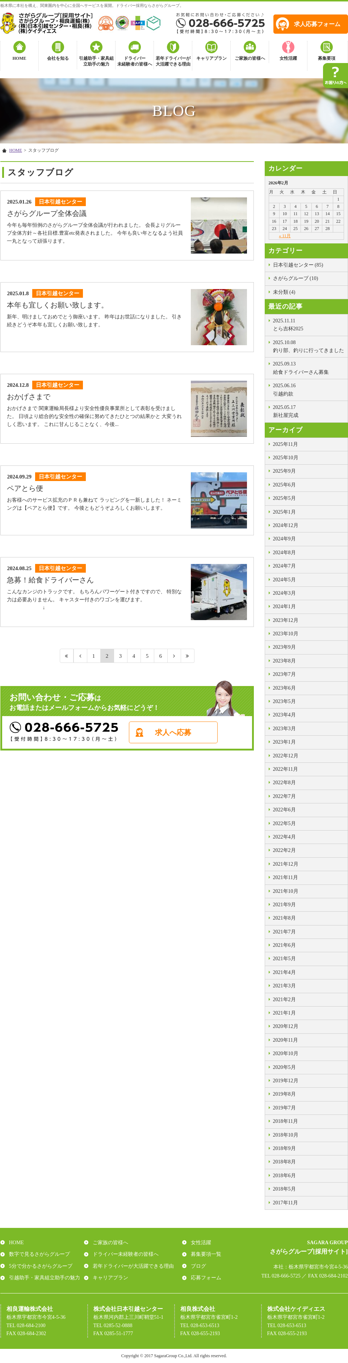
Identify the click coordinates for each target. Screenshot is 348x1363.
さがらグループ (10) (295, 278)
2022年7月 (284, 796)
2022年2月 (284, 850)
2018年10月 (285, 1135)
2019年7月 (284, 1108)
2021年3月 (284, 985)
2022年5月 (284, 823)
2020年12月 (285, 1026)
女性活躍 (288, 58)
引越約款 (308, 389)
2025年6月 (284, 485)
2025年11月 (285, 444)
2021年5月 (284, 958)
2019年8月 (284, 1094)
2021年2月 (284, 999)
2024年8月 (284, 552)
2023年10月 (285, 633)
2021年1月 (284, 1013)
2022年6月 (284, 809)
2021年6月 (284, 945)
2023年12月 (285, 620)
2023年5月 (284, 701)
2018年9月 (284, 1148)
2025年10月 (285, 457)
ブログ (197, 1266)
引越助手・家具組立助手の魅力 (96, 61)
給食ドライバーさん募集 (308, 367)
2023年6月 (284, 688)
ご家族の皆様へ (250, 58)
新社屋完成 (308, 411)
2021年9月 (284, 904)
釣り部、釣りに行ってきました (308, 346)
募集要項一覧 (204, 1254)
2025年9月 (284, 471)
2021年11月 (285, 877)
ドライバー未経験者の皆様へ (134, 61)
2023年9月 (284, 647)
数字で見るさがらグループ (38, 1254)
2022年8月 (284, 782)
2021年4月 (284, 972)
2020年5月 (284, 1067)
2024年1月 (284, 606)
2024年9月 (284, 539)
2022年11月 (285, 769)
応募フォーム (204, 1277)
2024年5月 (284, 579)
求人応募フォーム (317, 24)
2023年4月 (284, 715)
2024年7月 (284, 566)
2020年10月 (285, 1053)
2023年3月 (284, 728)
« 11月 (285, 235)
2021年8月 (284, 918)
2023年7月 (284, 674)
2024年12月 (285, 525)
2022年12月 (285, 755)
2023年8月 (284, 661)
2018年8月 (284, 1162)
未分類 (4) (284, 292)
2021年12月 (285, 864)
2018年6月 (284, 1175)
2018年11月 (285, 1121)
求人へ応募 (184, 739)
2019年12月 (285, 1080)
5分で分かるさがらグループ (39, 1266)
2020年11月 (285, 1040)
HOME (19, 58)
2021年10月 (285, 891)
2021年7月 (284, 932)
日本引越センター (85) (298, 265)
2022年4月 (284, 837)
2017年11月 (285, 1202)
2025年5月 (284, 498)
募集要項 (326, 58)
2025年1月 (284, 512)
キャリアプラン (211, 58)
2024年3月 (284, 593)
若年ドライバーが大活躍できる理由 (173, 61)
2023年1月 (284, 742)
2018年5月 (284, 1189)
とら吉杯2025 (308, 324)
